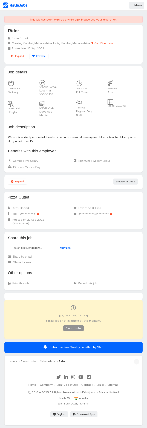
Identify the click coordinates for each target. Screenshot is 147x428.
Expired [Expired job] (17, 56)
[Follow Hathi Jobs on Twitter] (58, 377)
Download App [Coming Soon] (84, 414)
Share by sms (19, 262)
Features (72, 385)
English (59, 414)
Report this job (85, 284)
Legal (100, 385)
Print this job (18, 284)
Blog (59, 385)
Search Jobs (73, 328)
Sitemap (113, 385)
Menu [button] (137, 5)
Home (32, 385)
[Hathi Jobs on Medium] (88, 377)
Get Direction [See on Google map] (102, 43)
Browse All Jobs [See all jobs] (125, 181)
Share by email (20, 256)
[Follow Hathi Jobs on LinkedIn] (66, 377)
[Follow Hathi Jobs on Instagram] (73, 377)
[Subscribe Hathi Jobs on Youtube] (81, 377)
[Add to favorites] (39, 56)
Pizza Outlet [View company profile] (20, 38)
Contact (87, 385)
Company (46, 385)
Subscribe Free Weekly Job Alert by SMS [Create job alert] (73, 347)
